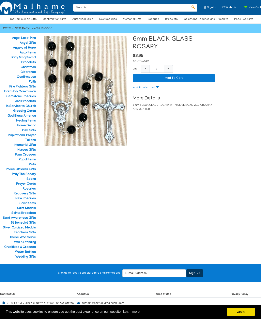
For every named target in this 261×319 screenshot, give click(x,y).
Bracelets (171, 19)
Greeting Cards (24, 111)
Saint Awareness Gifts (19, 218)
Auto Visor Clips (82, 19)
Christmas (28, 67)
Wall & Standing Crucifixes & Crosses (20, 245)
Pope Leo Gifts (243, 19)
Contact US (7, 294)
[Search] (131, 8)
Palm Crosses (25, 155)
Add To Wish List (144, 87)
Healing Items (26, 121)
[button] (205, 7)
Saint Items (27, 203)
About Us (83, 294)
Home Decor (26, 126)
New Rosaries (108, 19)
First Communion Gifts (22, 19)
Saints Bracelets (23, 213)
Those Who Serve (23, 237)
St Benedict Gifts (23, 223)
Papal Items (27, 160)
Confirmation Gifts (54, 19)
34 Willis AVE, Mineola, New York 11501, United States (37, 303)
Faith (32, 82)
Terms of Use (162, 294)
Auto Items (28, 53)
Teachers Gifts (25, 233)
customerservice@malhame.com (99, 303)
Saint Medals (26, 208)
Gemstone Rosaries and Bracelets (206, 19)
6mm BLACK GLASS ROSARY (33, 28)
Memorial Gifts (132, 19)
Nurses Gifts (26, 150)
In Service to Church (21, 106)
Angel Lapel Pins (24, 38)
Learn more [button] (131, 311)
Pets (32, 164)
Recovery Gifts (25, 194)
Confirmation (26, 77)
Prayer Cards (26, 184)
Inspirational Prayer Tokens (22, 138)
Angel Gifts (28, 43)
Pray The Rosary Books (24, 177)
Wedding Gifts (25, 257)
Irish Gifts (29, 130)
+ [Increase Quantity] (168, 68)
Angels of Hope (24, 48)
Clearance (28, 72)
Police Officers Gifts (21, 169)
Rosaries (153, 19)
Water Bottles (25, 252)
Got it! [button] (241, 311)
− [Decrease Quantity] (145, 68)
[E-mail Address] (154, 273)
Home (7, 28)
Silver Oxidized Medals (19, 228)
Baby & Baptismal (23, 58)
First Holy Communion (20, 92)
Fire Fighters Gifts (22, 87)
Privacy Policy (239, 294)
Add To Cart (174, 78)
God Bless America (21, 116)
